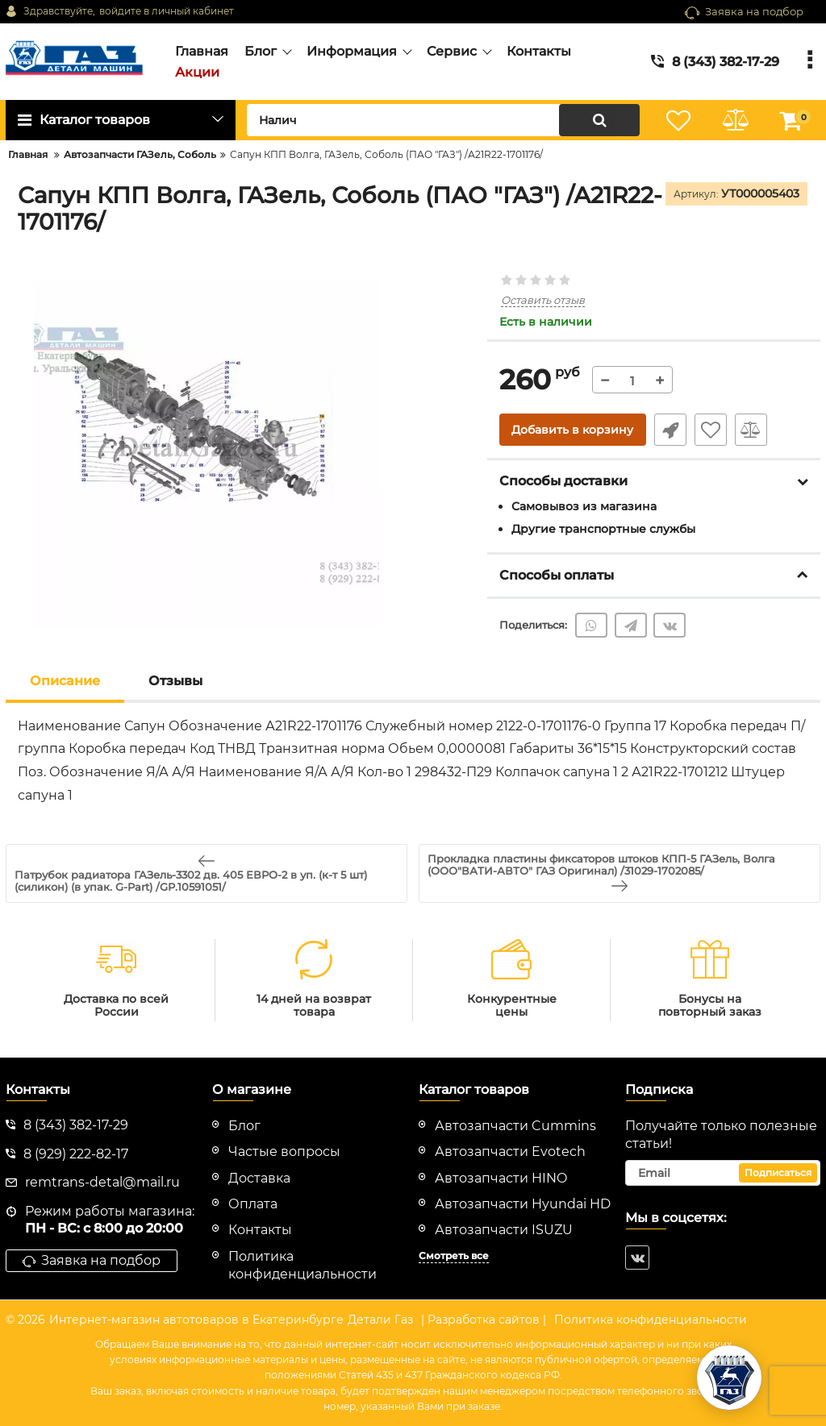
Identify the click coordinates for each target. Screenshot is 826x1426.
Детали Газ (380, 1319)
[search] (443, 120)
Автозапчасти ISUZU (504, 1229)
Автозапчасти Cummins (515, 1125)
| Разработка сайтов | (483, 1319)
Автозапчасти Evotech (510, 1151)
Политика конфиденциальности (650, 1319)
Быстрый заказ (670, 430)
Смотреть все (454, 1255)
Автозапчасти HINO (501, 1178)
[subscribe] (722, 1173)
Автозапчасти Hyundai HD (523, 1204)
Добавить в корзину (572, 429)
